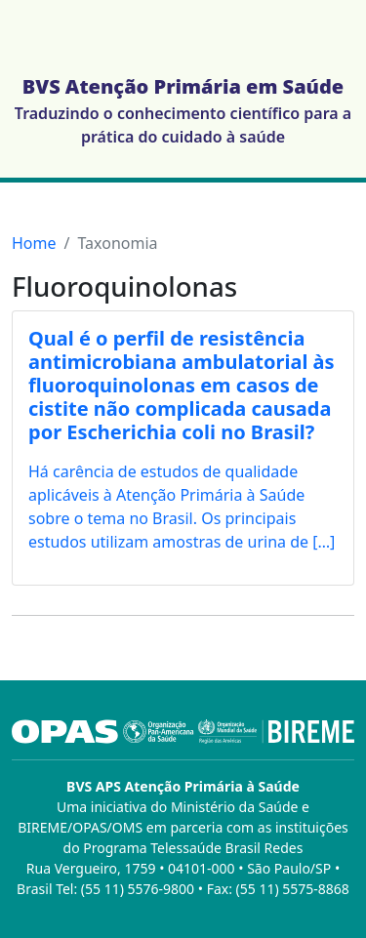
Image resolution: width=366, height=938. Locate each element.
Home (34, 243)
